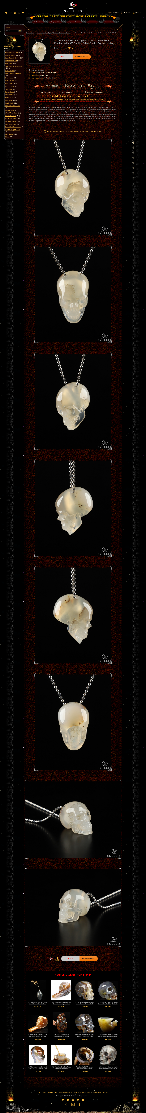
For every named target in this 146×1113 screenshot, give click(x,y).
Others (9, 137)
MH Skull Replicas (12, 121)
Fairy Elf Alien (11, 86)
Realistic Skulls (12, 55)
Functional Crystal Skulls (12, 130)
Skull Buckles (10, 78)
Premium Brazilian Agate (12, 106)
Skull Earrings (11, 71)
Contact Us (76, 1092)
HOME (51, 958)
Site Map (105, 1092)
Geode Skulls (11, 103)
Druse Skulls (11, 100)
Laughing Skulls (11, 110)
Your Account (125, 12)
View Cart (113, 12)
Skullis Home (30, 33)
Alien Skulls (11, 83)
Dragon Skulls (11, 94)
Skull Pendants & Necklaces (13, 67)
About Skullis (42, 1092)
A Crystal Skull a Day (13, 52)
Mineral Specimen (12, 124)
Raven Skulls (11, 97)
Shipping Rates (52, 1092)
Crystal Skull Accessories (14, 127)
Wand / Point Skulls (13, 113)
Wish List (136, 12)
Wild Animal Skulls (12, 118)
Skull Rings (10, 63)
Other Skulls (11, 134)
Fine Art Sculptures (13, 61)
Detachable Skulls (12, 116)
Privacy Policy (86, 1092)
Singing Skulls (11, 92)
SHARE (57, 959)
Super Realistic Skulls (14, 58)
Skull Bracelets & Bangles (13, 74)
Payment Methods (64, 1092)
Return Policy (97, 1092)
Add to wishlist (81, 57)
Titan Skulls (10, 89)
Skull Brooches (11, 81)
